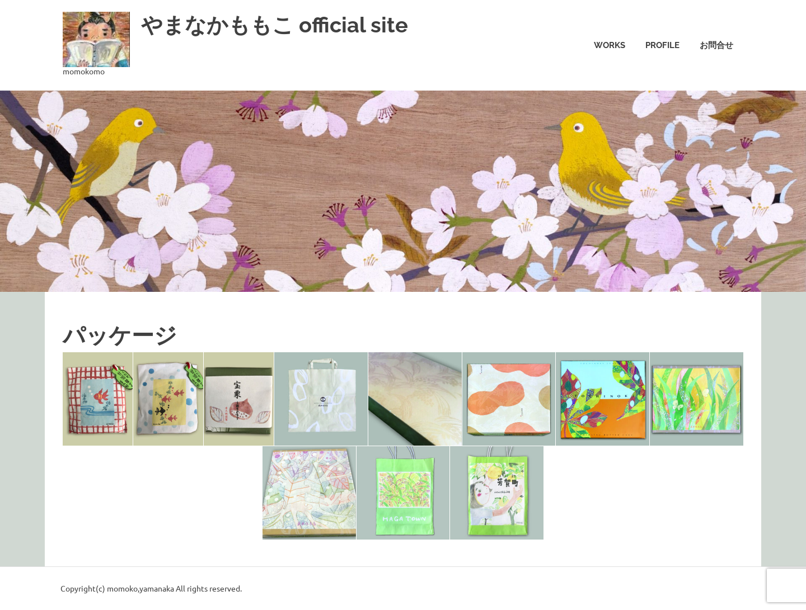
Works (609, 45)
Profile (662, 45)
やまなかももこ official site (274, 24)
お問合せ (716, 45)
